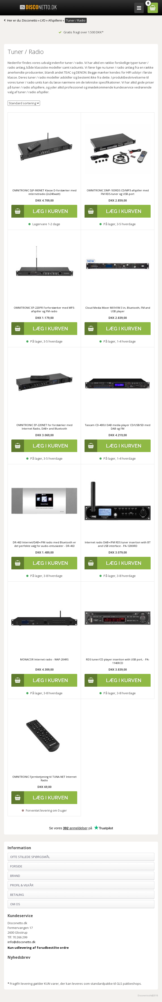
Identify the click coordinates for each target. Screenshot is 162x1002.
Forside (16, 866)
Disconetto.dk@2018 (148, 995)
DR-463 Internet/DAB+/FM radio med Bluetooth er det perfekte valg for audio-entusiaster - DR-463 (44, 544)
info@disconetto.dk (22, 942)
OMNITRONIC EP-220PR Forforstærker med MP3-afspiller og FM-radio (44, 309)
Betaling (17, 894)
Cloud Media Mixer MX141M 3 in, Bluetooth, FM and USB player (117, 309)
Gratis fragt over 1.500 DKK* (81, 32)
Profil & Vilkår (21, 885)
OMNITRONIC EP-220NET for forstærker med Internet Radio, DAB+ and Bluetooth (44, 426)
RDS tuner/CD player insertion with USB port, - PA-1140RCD (117, 661)
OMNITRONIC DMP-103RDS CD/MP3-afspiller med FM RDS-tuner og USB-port (118, 192)
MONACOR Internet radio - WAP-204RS (44, 659)
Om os (15, 904)
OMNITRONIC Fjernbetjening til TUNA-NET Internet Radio (44, 778)
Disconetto (29, 20)
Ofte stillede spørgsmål (30, 857)
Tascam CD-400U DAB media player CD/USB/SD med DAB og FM (117, 426)
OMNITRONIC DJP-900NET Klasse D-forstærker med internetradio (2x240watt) (44, 192)
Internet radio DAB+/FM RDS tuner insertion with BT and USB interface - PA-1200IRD (118, 544)
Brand (15, 876)
